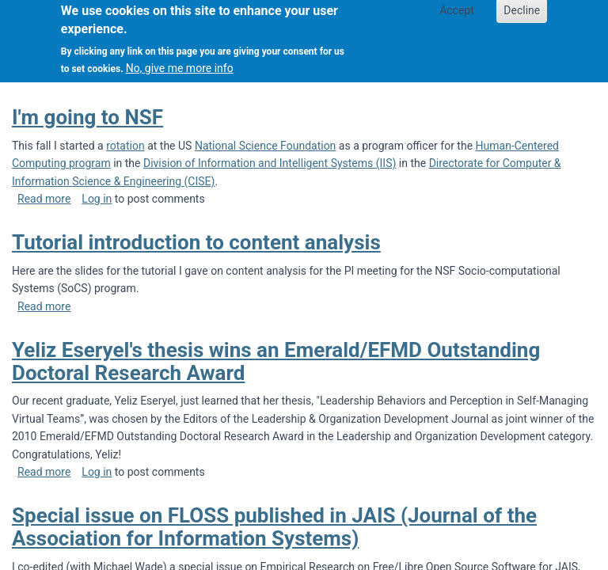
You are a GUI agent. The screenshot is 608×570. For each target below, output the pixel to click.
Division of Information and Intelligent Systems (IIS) (269, 163)
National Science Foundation (265, 145)
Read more (43, 198)
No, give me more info (180, 61)
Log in (97, 198)
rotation (125, 145)
